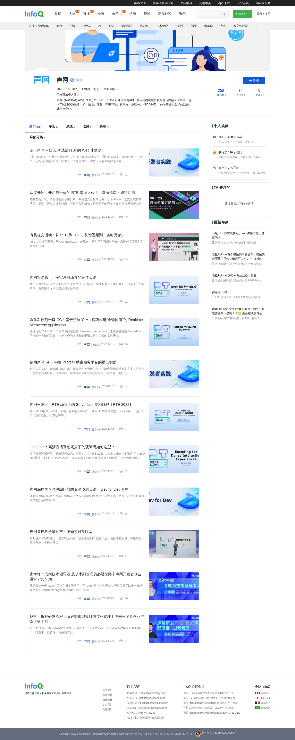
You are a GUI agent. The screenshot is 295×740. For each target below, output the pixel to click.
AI (99, 25)
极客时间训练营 (163, 3)
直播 (86, 14)
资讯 (182, 14)
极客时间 (140, 3)
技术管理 (162, 25)
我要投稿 (107, 694)
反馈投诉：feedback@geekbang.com (147, 703)
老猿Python (219, 254)
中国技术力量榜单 (37, 25)
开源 (72, 25)
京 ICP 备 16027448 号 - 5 (177, 733)
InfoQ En (265, 693)
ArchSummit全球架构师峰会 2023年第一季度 (212, 703)
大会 (72, 14)
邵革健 (216, 292)
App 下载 (224, 3)
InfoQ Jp (265, 698)
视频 (147, 14)
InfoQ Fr (265, 703)
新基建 (208, 25)
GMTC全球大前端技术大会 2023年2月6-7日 (212, 698)
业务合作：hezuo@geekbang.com (146, 698)
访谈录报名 (263, 3)
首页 (57, 14)
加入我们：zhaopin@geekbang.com (147, 707)
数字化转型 (240, 25)
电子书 (117, 14)
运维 (194, 25)
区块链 (144, 25)
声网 (87, 175)
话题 (132, 14)
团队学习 (186, 3)
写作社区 (164, 14)
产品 (223, 25)
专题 (101, 14)
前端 (111, 25)
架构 (59, 25)
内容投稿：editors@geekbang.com (146, 693)
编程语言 (127, 25)
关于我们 (107, 689)
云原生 (179, 25)
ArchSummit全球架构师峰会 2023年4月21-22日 (214, 712)
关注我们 (107, 709)
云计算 (86, 25)
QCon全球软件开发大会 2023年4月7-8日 (210, 707)
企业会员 (243, 3)
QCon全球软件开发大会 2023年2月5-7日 (210, 693)
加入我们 (107, 704)
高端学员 (205, 3)
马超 (215, 233)
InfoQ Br (265, 707)
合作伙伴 (107, 699)
